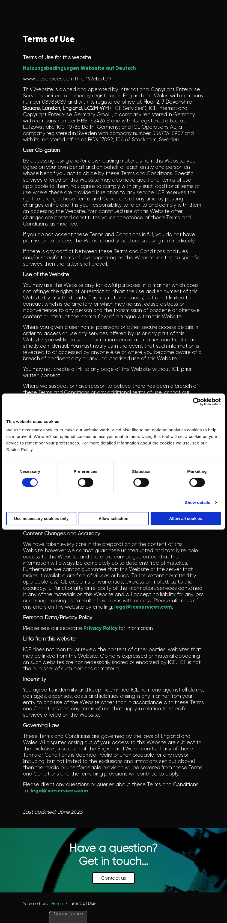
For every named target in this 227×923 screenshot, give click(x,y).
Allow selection (113, 518)
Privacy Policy (100, 628)
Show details (197, 502)
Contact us (113, 878)
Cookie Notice (68, 913)
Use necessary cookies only (41, 518)
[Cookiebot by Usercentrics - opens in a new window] (197, 402)
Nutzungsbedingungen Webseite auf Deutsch (79, 68)
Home (57, 903)
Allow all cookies (185, 518)
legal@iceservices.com (143, 607)
